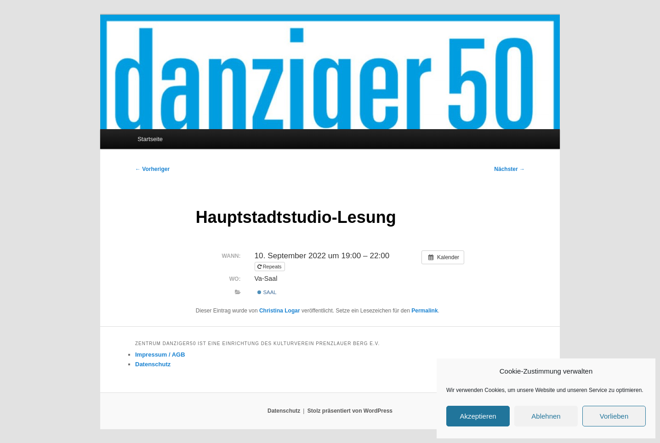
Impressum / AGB (160, 354)
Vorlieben (614, 416)
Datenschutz (153, 364)
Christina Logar (279, 310)
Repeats (270, 266)
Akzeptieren (478, 416)
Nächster (509, 169)
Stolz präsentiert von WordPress (350, 411)
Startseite (150, 139)
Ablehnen (545, 416)
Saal (266, 292)
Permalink (424, 310)
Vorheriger (152, 169)
